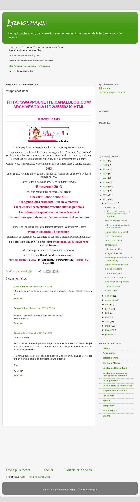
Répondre (18, 298)
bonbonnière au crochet (116, 232)
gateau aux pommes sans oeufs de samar (117, 226)
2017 (105, 178)
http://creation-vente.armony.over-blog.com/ (29, 66)
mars (108, 326)
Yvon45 (106, 416)
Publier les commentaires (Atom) (35, 477)
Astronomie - (109, 353)
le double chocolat (114, 269)
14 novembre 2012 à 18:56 (39, 286)
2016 (105, 182)
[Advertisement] (49, 447)
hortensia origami (113, 273)
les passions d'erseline (115, 390)
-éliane (106, 348)
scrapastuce (111, 245)
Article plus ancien (79, 470)
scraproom (108, 405)
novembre (110, 207)
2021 (105, 161)
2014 (105, 191)
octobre (109, 296)
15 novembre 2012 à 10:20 (39, 333)
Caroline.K (19, 333)
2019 (105, 169)
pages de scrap (112, 286)
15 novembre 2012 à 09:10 (41, 308)
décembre (110, 203)
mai (107, 317)
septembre (110, 300)
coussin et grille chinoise (117, 221)
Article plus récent (18, 470)
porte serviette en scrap (116, 264)
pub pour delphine (113, 249)
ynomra (107, 88)
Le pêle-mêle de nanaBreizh (117, 385)
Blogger (93, 489)
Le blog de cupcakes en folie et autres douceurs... (116, 374)
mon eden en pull (113, 236)
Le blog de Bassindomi (115, 368)
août (107, 304)
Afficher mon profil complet (112, 92)
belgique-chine (110, 358)
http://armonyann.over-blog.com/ (24, 55)
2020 (105, 165)
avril (107, 321)
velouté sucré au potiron (116, 277)
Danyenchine (20, 308)
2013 (51, 263)
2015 (105, 186)
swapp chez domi (113, 240)
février (108, 330)
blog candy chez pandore (117, 282)
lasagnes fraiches (113, 253)
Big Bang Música (111, 363)
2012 (105, 199)
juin (107, 313)
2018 (105, 173)
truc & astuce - (110, 411)
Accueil (49, 470)
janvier (108, 334)
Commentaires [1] (65, 260)
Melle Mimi (19, 286)
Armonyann (27, 23)
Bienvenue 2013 (49, 119)
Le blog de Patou (111, 380)
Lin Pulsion (109, 396)
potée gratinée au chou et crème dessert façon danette (117, 214)
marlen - (107, 400)
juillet (108, 308)
